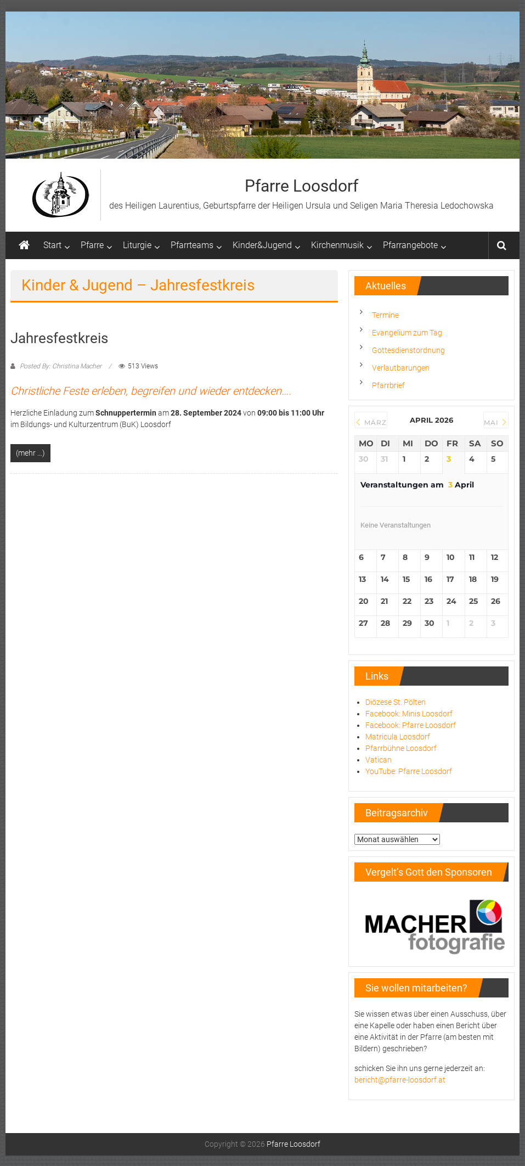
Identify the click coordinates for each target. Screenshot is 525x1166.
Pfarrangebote (410, 245)
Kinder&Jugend (262, 245)
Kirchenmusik (337, 245)
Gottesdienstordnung (408, 350)
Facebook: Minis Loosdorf (409, 713)
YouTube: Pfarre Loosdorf (408, 771)
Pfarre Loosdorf (301, 185)
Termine (385, 315)
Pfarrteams (192, 245)
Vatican (378, 759)
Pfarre (92, 245)
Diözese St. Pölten (395, 702)
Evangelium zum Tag (407, 332)
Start (52, 245)
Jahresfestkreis (59, 338)
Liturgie (137, 245)
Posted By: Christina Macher (60, 366)
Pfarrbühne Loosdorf (401, 748)
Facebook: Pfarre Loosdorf (410, 725)
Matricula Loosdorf (397, 736)
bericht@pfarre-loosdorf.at (399, 1079)
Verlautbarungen (401, 367)
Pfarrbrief (388, 385)
